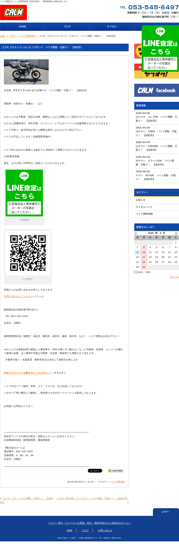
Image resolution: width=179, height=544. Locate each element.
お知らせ (140, 198)
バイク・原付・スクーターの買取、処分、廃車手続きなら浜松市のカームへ (89, 522)
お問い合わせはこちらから (18, 295)
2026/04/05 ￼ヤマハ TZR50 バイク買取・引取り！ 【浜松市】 (156, 130)
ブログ (67, 26)
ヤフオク (111, 26)
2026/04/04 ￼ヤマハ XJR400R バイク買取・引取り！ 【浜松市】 (155, 144)
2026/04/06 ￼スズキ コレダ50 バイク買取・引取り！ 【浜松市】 (155, 115)
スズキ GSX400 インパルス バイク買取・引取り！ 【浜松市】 (93, 497)
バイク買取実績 (27, 35)
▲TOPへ (166, 510)
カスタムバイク (144, 205)
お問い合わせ (105, 529)
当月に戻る (174, 275)
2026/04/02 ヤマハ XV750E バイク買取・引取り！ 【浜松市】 (156, 174)
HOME (22, 26)
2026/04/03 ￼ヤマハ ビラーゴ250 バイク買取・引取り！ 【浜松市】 (155, 159)
